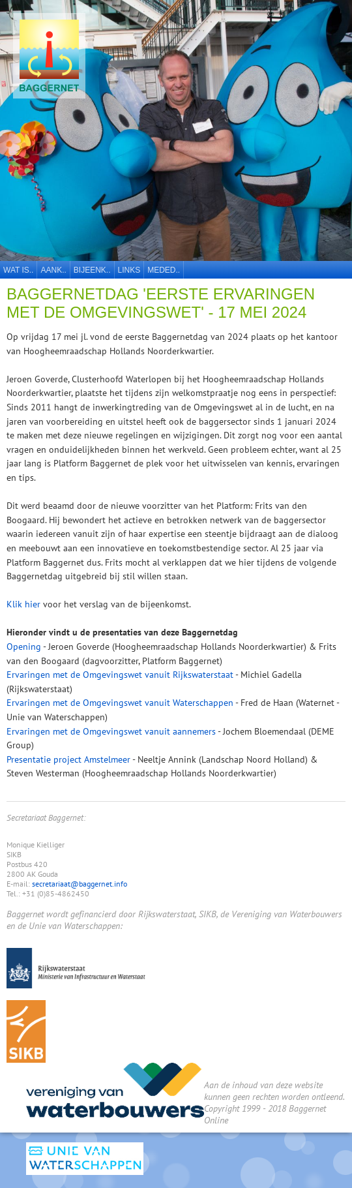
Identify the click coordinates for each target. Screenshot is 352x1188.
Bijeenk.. (92, 270)
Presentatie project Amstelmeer (68, 759)
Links (129, 270)
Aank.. (53, 270)
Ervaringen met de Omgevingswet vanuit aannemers (111, 731)
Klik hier (23, 604)
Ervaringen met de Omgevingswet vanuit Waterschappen (120, 702)
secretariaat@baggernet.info (79, 884)
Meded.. (163, 270)
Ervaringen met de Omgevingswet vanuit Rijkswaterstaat (120, 674)
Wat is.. (18, 270)
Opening (24, 646)
